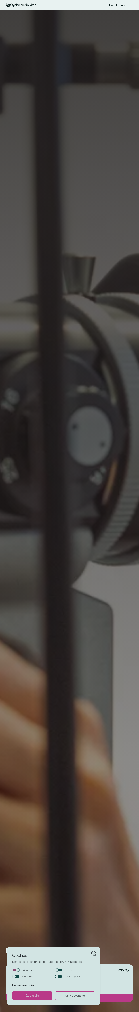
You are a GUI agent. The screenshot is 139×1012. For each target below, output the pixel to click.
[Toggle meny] (131, 5)
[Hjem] (21, 5)
